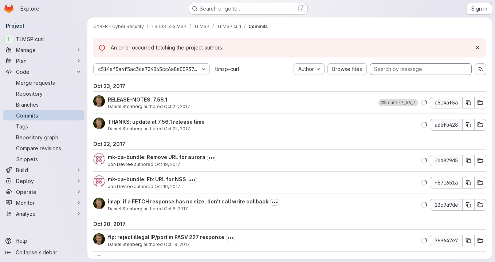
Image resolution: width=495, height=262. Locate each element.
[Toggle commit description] (211, 158)
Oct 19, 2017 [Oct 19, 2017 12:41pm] (177, 244)
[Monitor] (44, 203)
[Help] (44, 241)
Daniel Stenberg (125, 106)
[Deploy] (44, 181)
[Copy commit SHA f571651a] (468, 182)
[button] (424, 103)
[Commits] (44, 115)
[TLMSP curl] (44, 39)
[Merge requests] (44, 83)
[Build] (44, 170)
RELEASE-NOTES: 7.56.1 (137, 99)
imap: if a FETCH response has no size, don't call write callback (188, 201)
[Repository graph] (44, 137)
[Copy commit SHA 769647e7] (468, 240)
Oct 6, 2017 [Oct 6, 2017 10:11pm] (176, 208)
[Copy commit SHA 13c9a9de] (468, 205)
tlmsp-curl (227, 69)
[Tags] (44, 126)
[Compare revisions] (44, 148)
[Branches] (44, 104)
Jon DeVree (120, 164)
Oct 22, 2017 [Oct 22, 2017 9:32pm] (177, 128)
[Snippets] (44, 159)
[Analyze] (44, 214)
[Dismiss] (477, 47)
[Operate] (44, 192)
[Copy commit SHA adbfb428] (468, 125)
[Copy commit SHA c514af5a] (468, 102)
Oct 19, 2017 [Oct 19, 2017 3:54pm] (167, 164)
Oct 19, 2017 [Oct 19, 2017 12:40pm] (167, 186)
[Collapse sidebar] (44, 252)
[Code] (44, 72)
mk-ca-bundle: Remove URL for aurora (156, 157)
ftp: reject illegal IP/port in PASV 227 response (166, 237)
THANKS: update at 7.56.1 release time (156, 122)
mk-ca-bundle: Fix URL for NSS (147, 179)
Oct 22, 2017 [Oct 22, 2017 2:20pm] (177, 106)
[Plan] (44, 61)
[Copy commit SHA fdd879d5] (468, 160)
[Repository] (44, 93)
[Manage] (44, 50)
